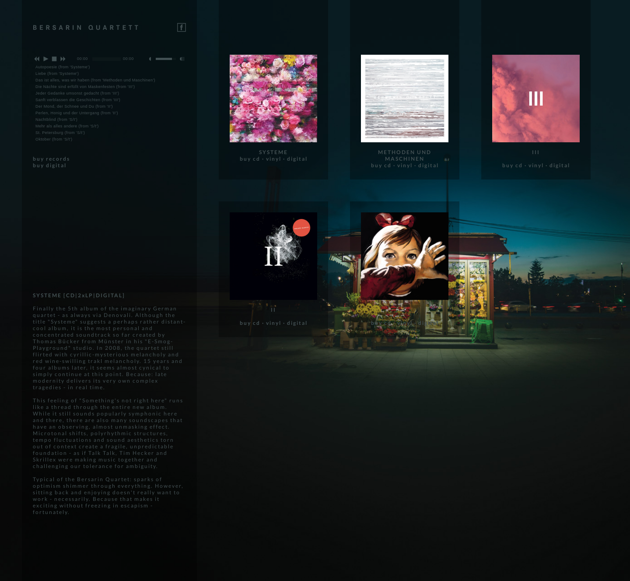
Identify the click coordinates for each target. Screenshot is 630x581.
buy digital (49, 165)
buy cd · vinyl (260, 158)
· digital (295, 158)
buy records (51, 158)
